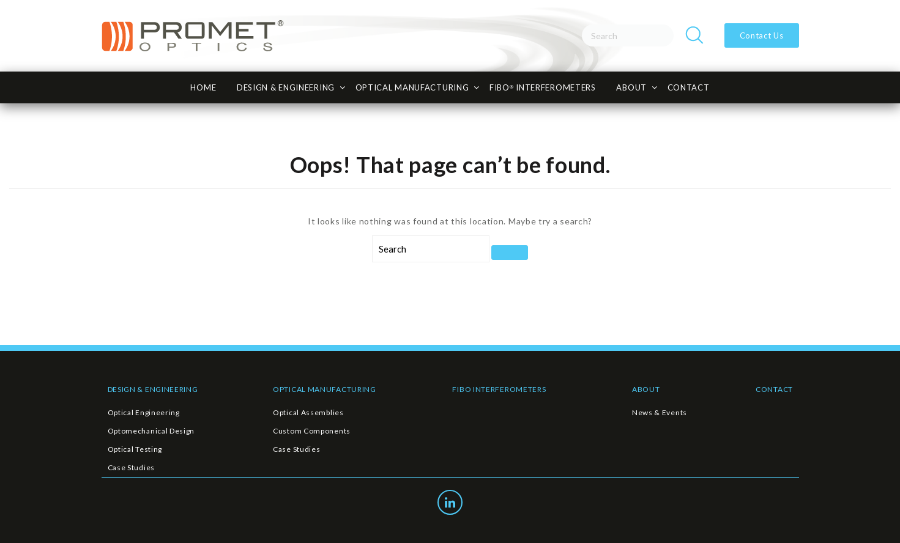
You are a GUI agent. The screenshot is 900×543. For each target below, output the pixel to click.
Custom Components (312, 430)
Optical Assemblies (308, 412)
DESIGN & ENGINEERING (153, 389)
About (631, 87)
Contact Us (762, 35)
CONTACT (689, 87)
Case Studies (131, 467)
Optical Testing (135, 449)
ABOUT (646, 389)
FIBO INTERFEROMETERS (499, 389)
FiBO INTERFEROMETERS (542, 87)
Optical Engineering (144, 412)
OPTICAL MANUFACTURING (324, 389)
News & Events (659, 412)
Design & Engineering (286, 87)
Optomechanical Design (151, 430)
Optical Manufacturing (412, 87)
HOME (203, 87)
